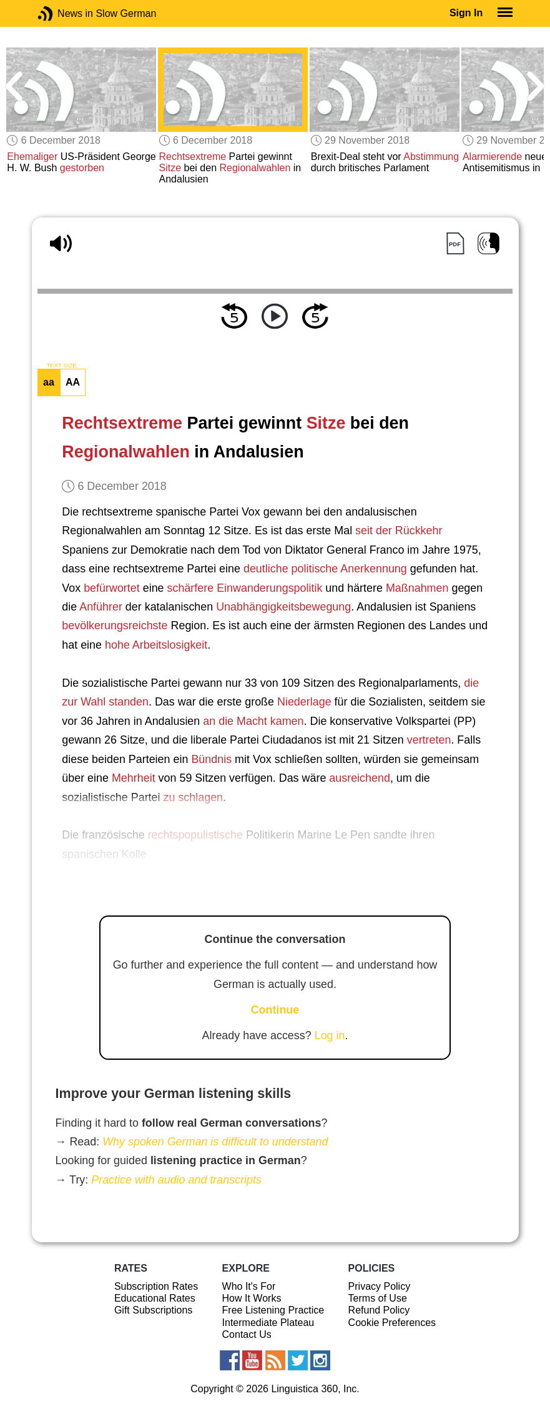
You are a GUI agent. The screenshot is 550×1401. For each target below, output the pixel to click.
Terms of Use (377, 1298)
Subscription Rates (156, 1286)
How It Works (252, 1298)
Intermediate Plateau (268, 1322)
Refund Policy (379, 1310)
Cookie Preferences (392, 1322)
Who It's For (249, 1286)
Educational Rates (154, 1298)
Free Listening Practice (273, 1310)
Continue (275, 1010)
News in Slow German (64, 13)
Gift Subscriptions (153, 1310)
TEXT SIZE (61, 365)
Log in (330, 1035)
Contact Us (247, 1334)
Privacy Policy (379, 1286)
